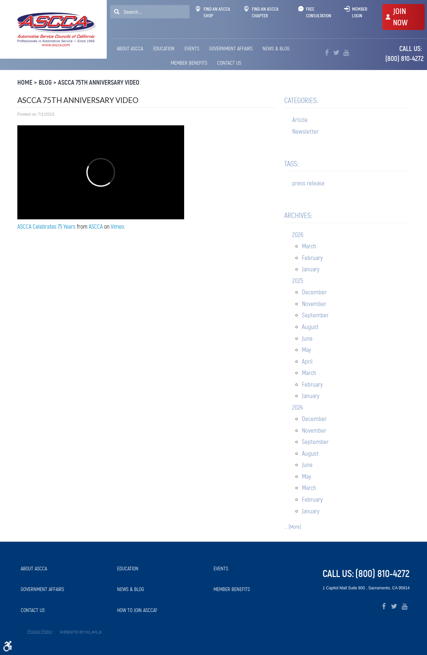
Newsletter (305, 131)
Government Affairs (231, 48)
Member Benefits (189, 63)
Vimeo (117, 226)
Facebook (327, 53)
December (314, 292)
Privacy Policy (39, 631)
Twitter (336, 53)
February (312, 258)
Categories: (301, 100)
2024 (297, 407)
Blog (45, 82)
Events (191, 48)
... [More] (292, 527)
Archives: (298, 215)
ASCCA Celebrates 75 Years (46, 226)
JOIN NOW (400, 17)
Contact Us (229, 63)
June (307, 338)
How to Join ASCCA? (137, 610)
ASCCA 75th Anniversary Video (98, 82)
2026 (297, 235)
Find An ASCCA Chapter (261, 12)
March (309, 246)
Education (163, 48)
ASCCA (96, 226)
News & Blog (276, 48)
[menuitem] (131, 49)
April (307, 361)
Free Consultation (318, 12)
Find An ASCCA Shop (213, 12)
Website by (80, 632)
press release (308, 183)
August (310, 327)
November (314, 304)
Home (24, 82)
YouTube (346, 53)
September (315, 315)
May (306, 350)
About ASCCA (130, 48)
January (310, 269)
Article (300, 120)
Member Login (359, 12)
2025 (297, 281)
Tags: (291, 163)
